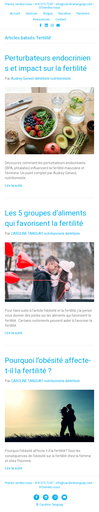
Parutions (82, 13)
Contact (60, 19)
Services (31, 13)
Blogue (48, 13)
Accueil (15, 13)
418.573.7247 (44, 4)
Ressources (41, 19)
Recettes (64, 13)
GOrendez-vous (49, 7)
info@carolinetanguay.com (74, 4)
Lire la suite (13, 185)
